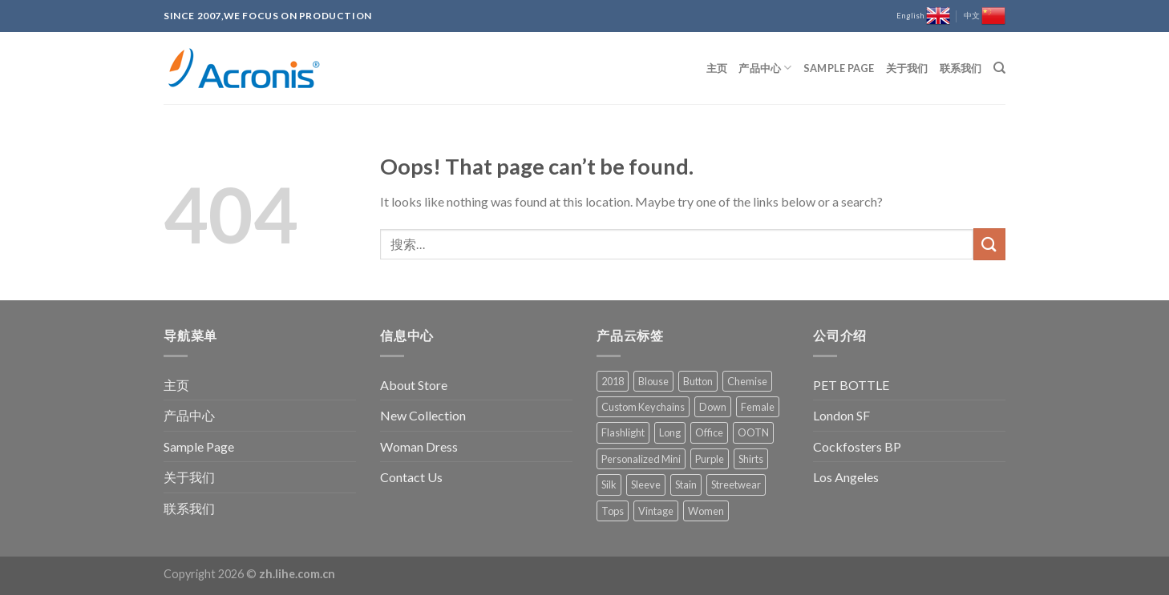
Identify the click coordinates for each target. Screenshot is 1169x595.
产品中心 (764, 67)
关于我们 (907, 68)
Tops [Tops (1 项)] (612, 511)
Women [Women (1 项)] (706, 511)
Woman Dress (419, 446)
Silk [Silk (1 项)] (609, 484)
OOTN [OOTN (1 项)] (753, 432)
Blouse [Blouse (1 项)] (653, 381)
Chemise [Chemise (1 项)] (747, 381)
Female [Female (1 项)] (758, 406)
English (923, 16)
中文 (984, 16)
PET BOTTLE (851, 384)
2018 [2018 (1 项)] (612, 381)
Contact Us (411, 476)
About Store (413, 384)
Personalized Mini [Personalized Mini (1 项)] (641, 458)
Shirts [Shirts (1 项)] (750, 458)
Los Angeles (846, 476)
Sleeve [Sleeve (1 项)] (646, 484)
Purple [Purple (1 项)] (709, 458)
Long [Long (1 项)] (670, 432)
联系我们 (961, 68)
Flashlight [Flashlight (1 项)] (623, 432)
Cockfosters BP (857, 446)
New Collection (423, 415)
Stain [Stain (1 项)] (686, 484)
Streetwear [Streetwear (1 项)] (736, 484)
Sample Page (839, 68)
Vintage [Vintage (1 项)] (655, 511)
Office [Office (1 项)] (709, 432)
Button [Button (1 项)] (698, 381)
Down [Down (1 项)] (712, 406)
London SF (841, 415)
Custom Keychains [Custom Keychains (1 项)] (643, 406)
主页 (717, 68)
